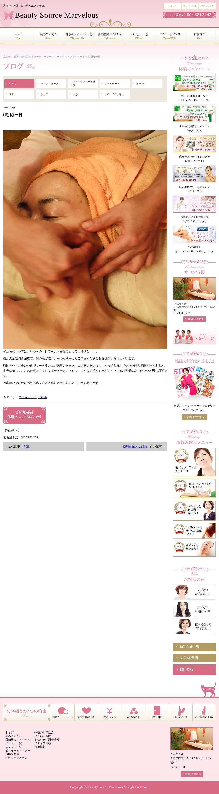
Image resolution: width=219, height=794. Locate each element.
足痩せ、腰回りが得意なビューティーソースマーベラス (35, 56)
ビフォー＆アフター (17, 750)
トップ (9, 732)
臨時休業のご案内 (135, 446)
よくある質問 (42, 736)
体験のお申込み (44, 732)
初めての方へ (13, 736)
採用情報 (40, 746)
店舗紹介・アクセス (17, 739)
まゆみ (42, 397)
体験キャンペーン (16, 757)
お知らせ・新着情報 (46, 739)
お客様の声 (12, 754)
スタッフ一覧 (13, 746)
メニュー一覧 (13, 743)
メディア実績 (42, 743)
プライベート (77, 56)
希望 (26, 446)
